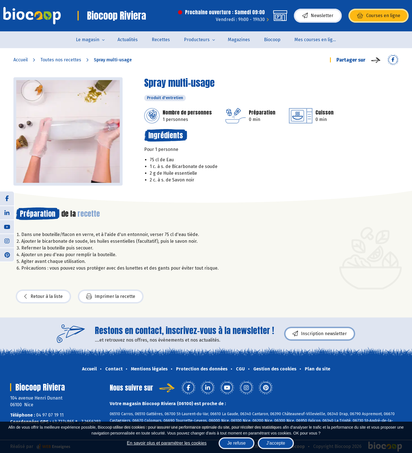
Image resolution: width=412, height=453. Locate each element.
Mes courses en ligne (316, 39)
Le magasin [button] (87, 39)
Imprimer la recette (110, 296)
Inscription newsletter (319, 334)
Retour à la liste (43, 296)
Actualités (128, 39)
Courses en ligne (378, 15)
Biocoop (272, 39)
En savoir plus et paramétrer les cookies (167, 443)
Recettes (161, 39)
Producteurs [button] (197, 39)
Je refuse (236, 443)
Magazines (239, 39)
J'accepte (275, 443)
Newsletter (317, 15)
